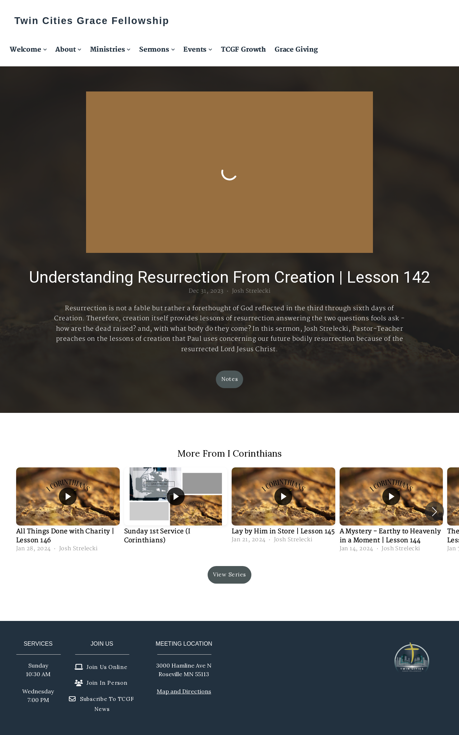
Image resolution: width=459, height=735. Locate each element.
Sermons (157, 50)
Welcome (28, 50)
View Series (229, 574)
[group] (68, 511)
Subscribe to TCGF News (101, 704)
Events (197, 50)
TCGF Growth (243, 50)
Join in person (101, 682)
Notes (229, 379)
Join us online (101, 667)
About (68, 50)
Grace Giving (296, 50)
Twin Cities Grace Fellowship (91, 20)
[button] (434, 511)
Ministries (110, 50)
